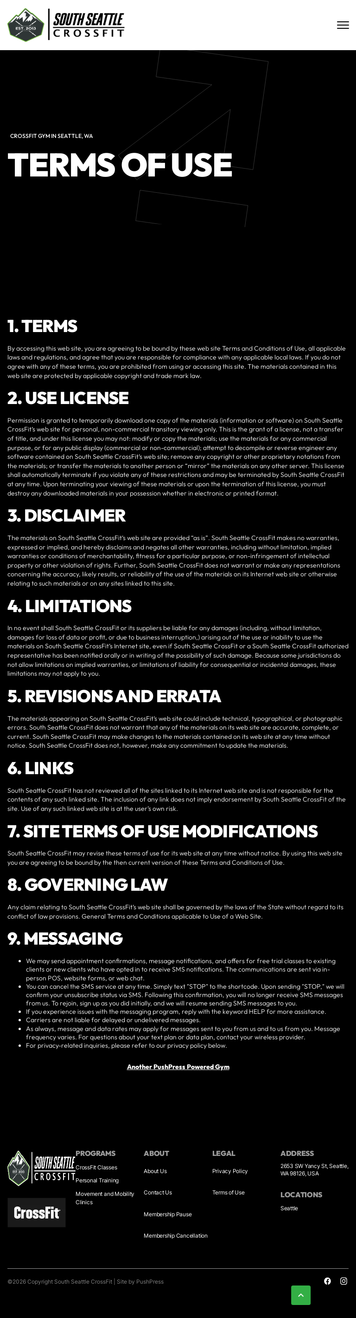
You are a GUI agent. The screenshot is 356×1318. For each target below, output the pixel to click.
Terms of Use (228, 1192)
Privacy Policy (230, 1171)
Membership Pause (167, 1214)
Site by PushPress (140, 1281)
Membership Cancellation (175, 1235)
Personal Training (97, 1180)
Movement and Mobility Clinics (105, 1198)
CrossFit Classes (96, 1167)
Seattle (289, 1208)
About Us (155, 1171)
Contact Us (158, 1192)
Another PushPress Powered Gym (178, 1067)
